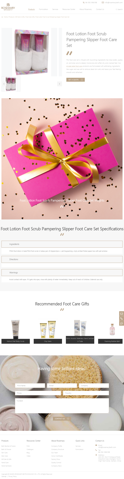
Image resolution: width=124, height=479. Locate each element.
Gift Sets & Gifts (20, 17)
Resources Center (68, 9)
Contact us (62, 419)
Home (6, 17)
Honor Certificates (57, 456)
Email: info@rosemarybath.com (107, 446)
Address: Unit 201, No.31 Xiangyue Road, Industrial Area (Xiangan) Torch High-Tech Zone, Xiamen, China (109, 458)
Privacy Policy (13, 476)
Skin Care (4, 453)
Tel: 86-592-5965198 (104, 451)
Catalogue (30, 449)
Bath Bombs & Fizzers (8, 446)
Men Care (4, 456)
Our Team (54, 453)
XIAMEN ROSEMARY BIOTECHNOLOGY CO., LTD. (24, 474)
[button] (3, 83)
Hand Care (4, 462)
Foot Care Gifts (30, 17)
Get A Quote (75, 80)
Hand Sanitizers (6, 466)
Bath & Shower (6, 449)
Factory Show (55, 459)
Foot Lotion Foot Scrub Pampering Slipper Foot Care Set (52, 17)
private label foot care (74, 66)
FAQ (28, 446)
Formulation (43, 9)
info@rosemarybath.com (112, 2)
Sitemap (3, 476)
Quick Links (80, 441)
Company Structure (57, 449)
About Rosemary (86, 9)
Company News (56, 466)
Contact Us (100, 9)
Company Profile (56, 446)
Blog (28, 453)
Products (31, 9)
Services (55, 9)
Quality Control (56, 462)
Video (28, 456)
